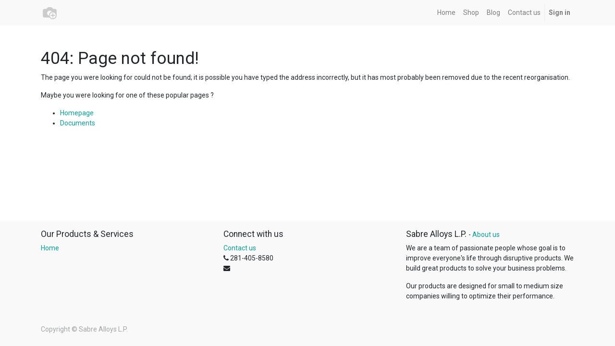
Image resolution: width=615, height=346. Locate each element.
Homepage (77, 113)
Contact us (239, 248)
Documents (77, 123)
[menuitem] (446, 13)
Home (50, 248)
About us (486, 234)
